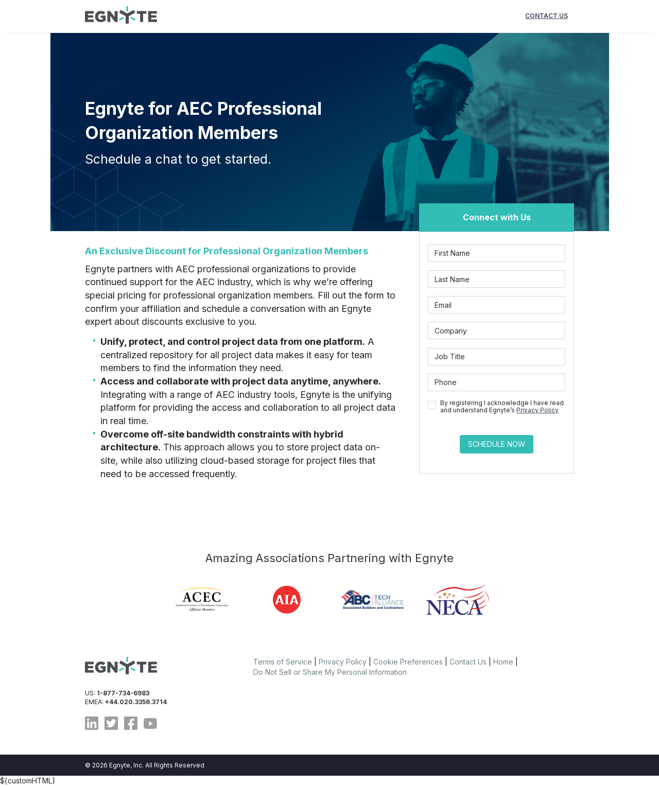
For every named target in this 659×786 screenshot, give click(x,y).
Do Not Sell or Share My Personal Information (330, 672)
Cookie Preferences (408, 661)
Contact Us (468, 661)
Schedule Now (496, 444)
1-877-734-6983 (123, 693)
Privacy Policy (537, 410)
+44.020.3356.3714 (136, 702)
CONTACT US (546, 16)
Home (503, 661)
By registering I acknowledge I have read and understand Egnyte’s (502, 406)
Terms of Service (282, 661)
